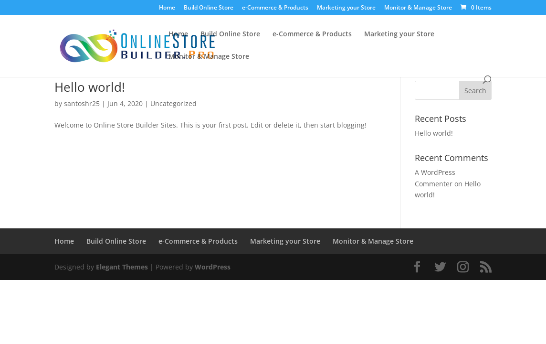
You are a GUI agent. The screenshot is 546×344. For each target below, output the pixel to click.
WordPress (213, 266)
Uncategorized (173, 103)
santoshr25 (82, 103)
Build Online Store (208, 8)
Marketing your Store (346, 8)
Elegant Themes (122, 266)
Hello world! (89, 87)
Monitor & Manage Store (418, 8)
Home (167, 8)
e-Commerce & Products (275, 8)
